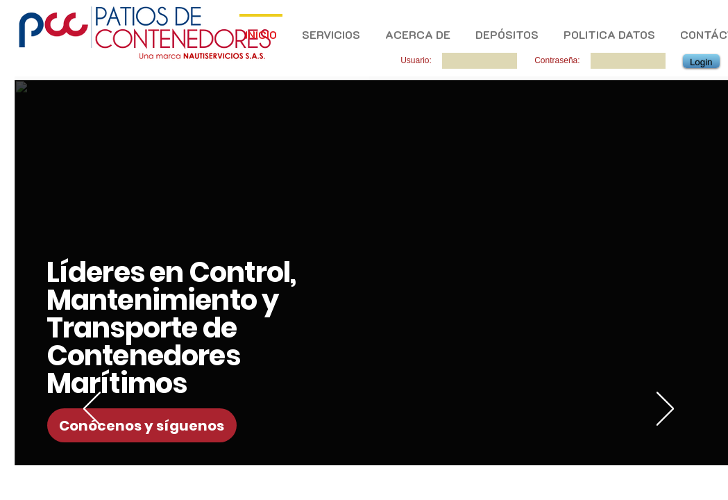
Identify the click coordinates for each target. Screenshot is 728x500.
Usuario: (416, 60)
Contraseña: (556, 60)
